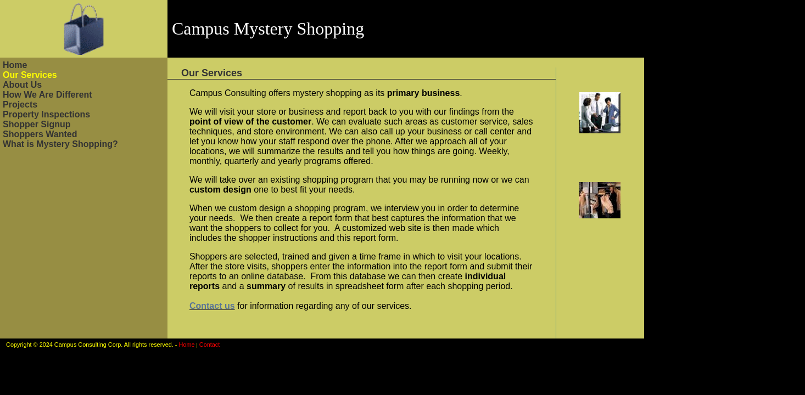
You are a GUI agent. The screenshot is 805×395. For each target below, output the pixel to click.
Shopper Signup (37, 124)
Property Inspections (46, 114)
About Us (22, 84)
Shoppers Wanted (40, 134)
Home (15, 65)
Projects (20, 104)
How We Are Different (47, 94)
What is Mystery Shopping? (60, 144)
